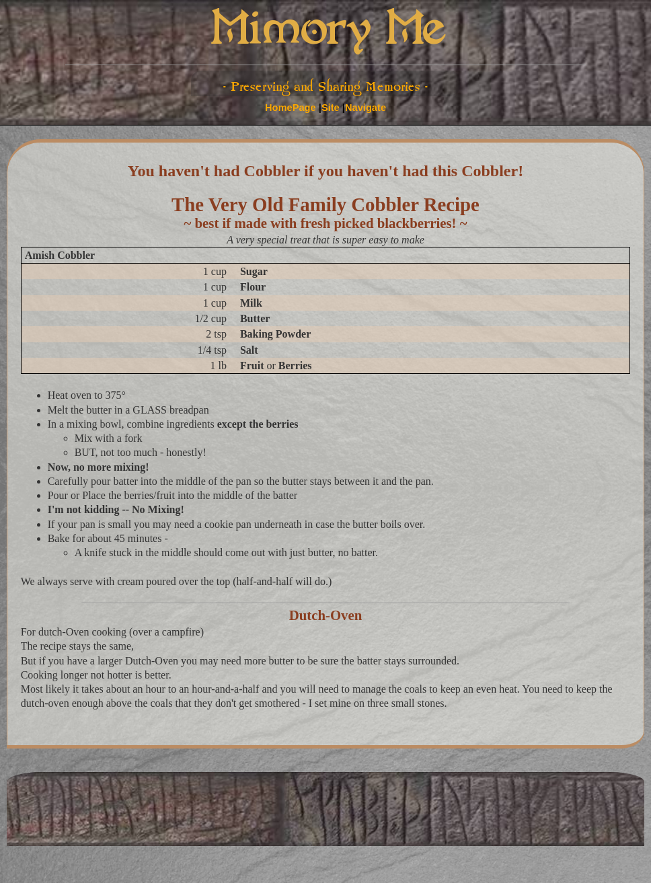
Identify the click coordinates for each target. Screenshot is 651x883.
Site (330, 107)
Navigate (365, 107)
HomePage (290, 107)
